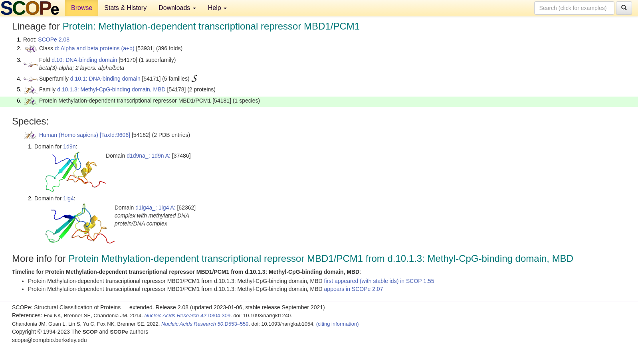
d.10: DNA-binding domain (84, 60)
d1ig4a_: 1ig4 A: (155, 207)
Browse (81, 7)
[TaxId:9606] (115, 135)
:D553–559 (205, 324)
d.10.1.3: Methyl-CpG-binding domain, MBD (111, 89)
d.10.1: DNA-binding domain (105, 78)
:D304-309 (188, 315)
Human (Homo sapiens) (68, 135)
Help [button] (217, 7)
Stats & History (125, 7)
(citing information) (337, 324)
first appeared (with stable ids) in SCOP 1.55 (379, 281)
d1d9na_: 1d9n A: (148, 155)
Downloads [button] (177, 7)
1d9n (69, 146)
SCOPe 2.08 (53, 39)
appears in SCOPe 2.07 (353, 289)
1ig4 (68, 198)
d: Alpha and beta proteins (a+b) (95, 48)
